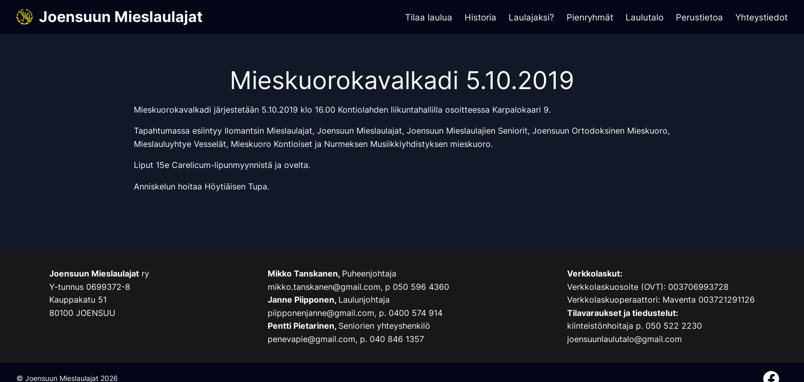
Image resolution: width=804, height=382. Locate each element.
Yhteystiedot (761, 17)
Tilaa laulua (428, 17)
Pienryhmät (590, 17)
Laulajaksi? (531, 17)
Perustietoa (699, 17)
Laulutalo (645, 17)
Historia (480, 17)
